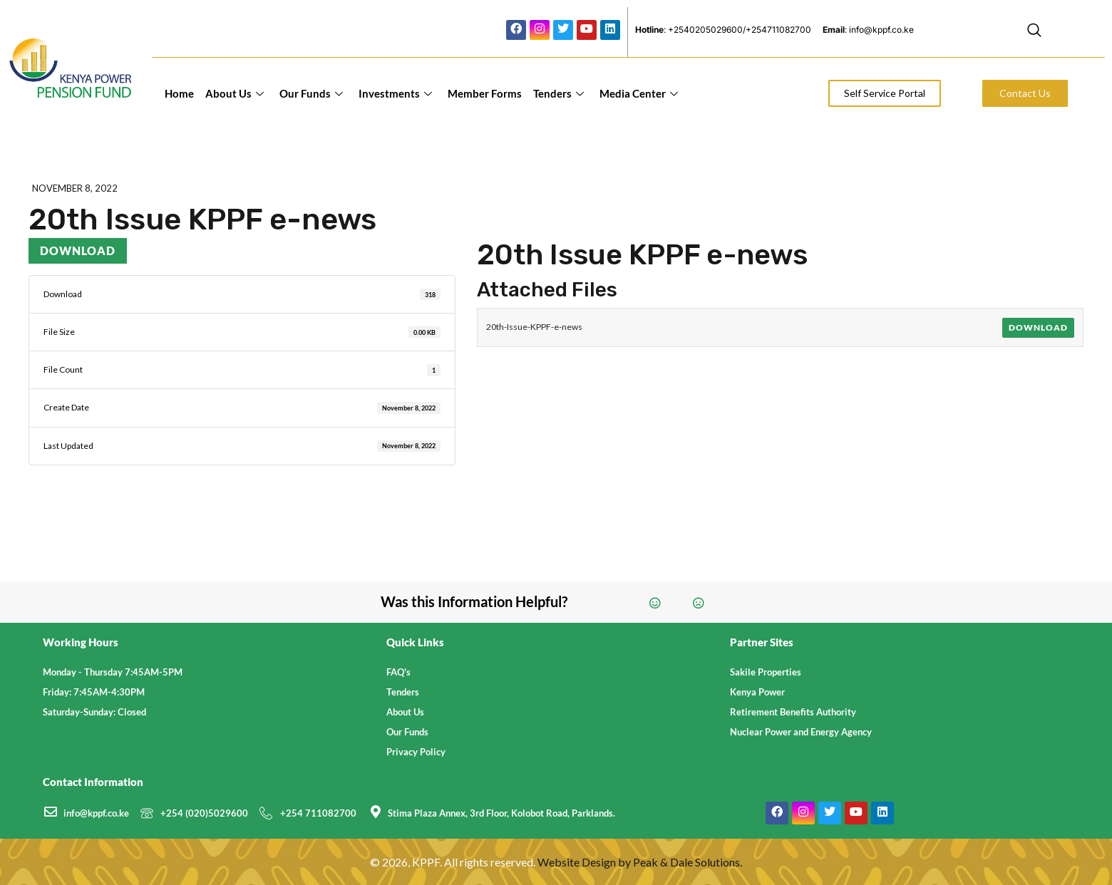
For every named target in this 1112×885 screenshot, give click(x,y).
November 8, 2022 (75, 188)
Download (77, 250)
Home (179, 93)
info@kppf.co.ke (96, 813)
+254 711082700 (318, 813)
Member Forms (485, 93)
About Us (234, 93)
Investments (395, 93)
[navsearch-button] (1034, 32)
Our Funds (311, 93)
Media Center (638, 93)
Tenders (558, 93)
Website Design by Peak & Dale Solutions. (639, 862)
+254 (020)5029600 (204, 813)
